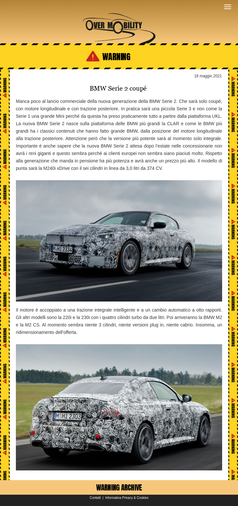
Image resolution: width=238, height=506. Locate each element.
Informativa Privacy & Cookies (126, 498)
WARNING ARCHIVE (119, 487)
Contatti (95, 498)
